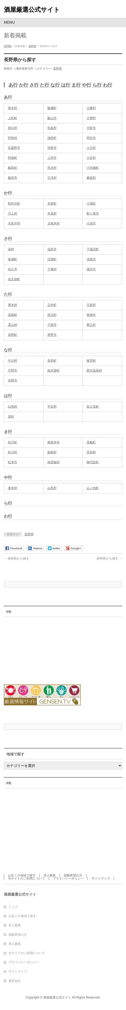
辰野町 (12, 335)
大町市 (91, 128)
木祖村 (52, 213)
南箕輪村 (53, 462)
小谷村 (91, 158)
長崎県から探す (16, 558)
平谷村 (52, 406)
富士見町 (93, 406)
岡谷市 (91, 138)
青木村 (12, 108)
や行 (86, 85)
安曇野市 (14, 148)
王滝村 (52, 178)
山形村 (52, 488)
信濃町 (52, 259)
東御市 (91, 315)
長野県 (57, 68)
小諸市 (91, 223)
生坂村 (52, 128)
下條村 (52, 269)
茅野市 (52, 335)
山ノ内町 (93, 488)
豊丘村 (91, 325)
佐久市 (12, 269)
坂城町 (12, 259)
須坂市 (91, 259)
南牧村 (52, 452)
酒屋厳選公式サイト (32, 9)
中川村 (12, 360)
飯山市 (52, 118)
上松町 (12, 118)
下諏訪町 (93, 249)
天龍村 (91, 305)
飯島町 (12, 168)
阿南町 (12, 158)
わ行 (107, 85)
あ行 (13, 85)
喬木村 (12, 305)
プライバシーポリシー (68, 878)
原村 (11, 416)
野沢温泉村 (94, 370)
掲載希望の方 (73, 875)
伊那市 (52, 148)
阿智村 (12, 138)
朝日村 (12, 128)
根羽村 (91, 360)
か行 (23, 85)
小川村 (91, 148)
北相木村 (53, 223)
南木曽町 (53, 370)
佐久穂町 (14, 279)
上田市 (52, 158)
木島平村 (14, 223)
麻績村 (91, 178)
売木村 (52, 168)
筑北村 (52, 315)
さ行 (34, 85)
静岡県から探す (109, 558)
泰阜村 (12, 488)
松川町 (12, 442)
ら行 (97, 85)
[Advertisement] (32, 648)
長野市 (12, 380)
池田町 (52, 138)
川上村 (12, 213)
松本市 (12, 462)
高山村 (12, 325)
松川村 (12, 452)
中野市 (12, 370)
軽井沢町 (14, 203)
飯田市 (12, 178)
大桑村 (91, 108)
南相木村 (53, 442)
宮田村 (91, 452)
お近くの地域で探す (22, 875)
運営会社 (14, 981)
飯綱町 (52, 108)
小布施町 (93, 168)
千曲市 (52, 325)
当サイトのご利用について (26, 878)
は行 (65, 85)
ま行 (76, 85)
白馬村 (12, 406)
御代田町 (93, 462)
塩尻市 (52, 249)
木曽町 (52, 203)
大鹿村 (91, 118)
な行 (55, 85)
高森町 (12, 315)
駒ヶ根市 (93, 213)
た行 (44, 85)
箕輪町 (91, 442)
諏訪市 (91, 269)
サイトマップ (100, 878)
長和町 (52, 360)
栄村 (11, 249)
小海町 (91, 203)
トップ (13, 907)
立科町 (52, 305)
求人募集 (50, 875)
